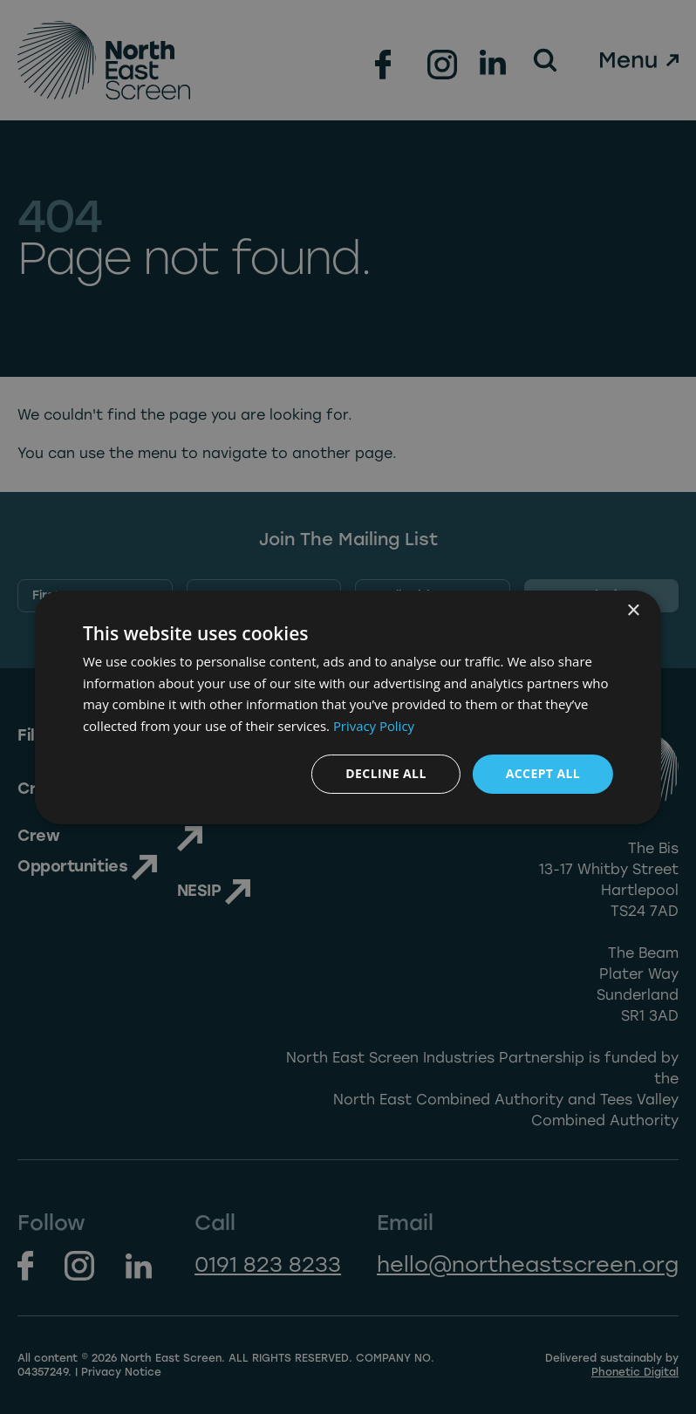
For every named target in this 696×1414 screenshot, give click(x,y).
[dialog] (348, 706)
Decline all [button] (385, 773)
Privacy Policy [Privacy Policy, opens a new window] (374, 725)
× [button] (632, 610)
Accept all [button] (543, 773)
